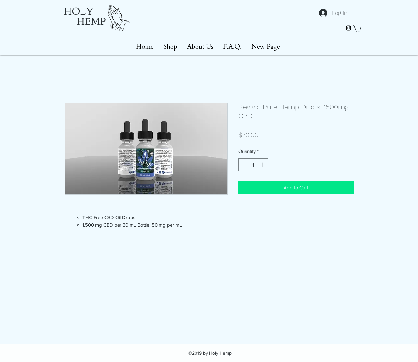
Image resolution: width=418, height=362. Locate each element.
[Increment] (263, 165)
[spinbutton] (253, 165)
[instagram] (348, 28)
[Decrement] (243, 165)
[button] (357, 28)
